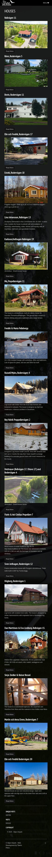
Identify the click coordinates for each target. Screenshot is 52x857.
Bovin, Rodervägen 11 (14, 94)
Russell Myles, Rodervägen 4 (17, 372)
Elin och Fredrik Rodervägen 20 (18, 759)
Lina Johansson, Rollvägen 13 (17, 217)
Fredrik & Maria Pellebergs (16, 328)
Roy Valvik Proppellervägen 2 (17, 419)
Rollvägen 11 (10, 17)
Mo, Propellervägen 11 (14, 281)
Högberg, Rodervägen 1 (14, 581)
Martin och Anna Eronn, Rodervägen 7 (21, 719)
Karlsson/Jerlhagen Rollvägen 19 (19, 239)
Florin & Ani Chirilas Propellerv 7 (18, 514)
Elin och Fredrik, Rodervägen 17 (18, 134)
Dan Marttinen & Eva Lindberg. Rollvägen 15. (24, 628)
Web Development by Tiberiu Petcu (14, 845)
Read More (9, 51)
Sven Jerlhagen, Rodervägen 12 (18, 564)
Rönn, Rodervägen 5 (13, 56)
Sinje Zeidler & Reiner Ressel (17, 675)
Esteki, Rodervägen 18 (14, 172)
